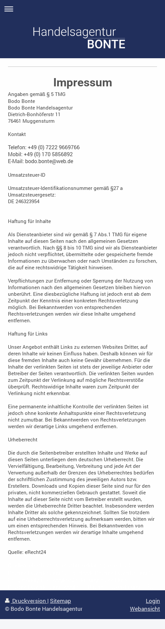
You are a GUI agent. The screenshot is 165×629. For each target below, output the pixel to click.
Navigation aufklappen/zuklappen (82, 9)
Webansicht (145, 608)
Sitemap (60, 601)
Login (153, 601)
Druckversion (26, 601)
